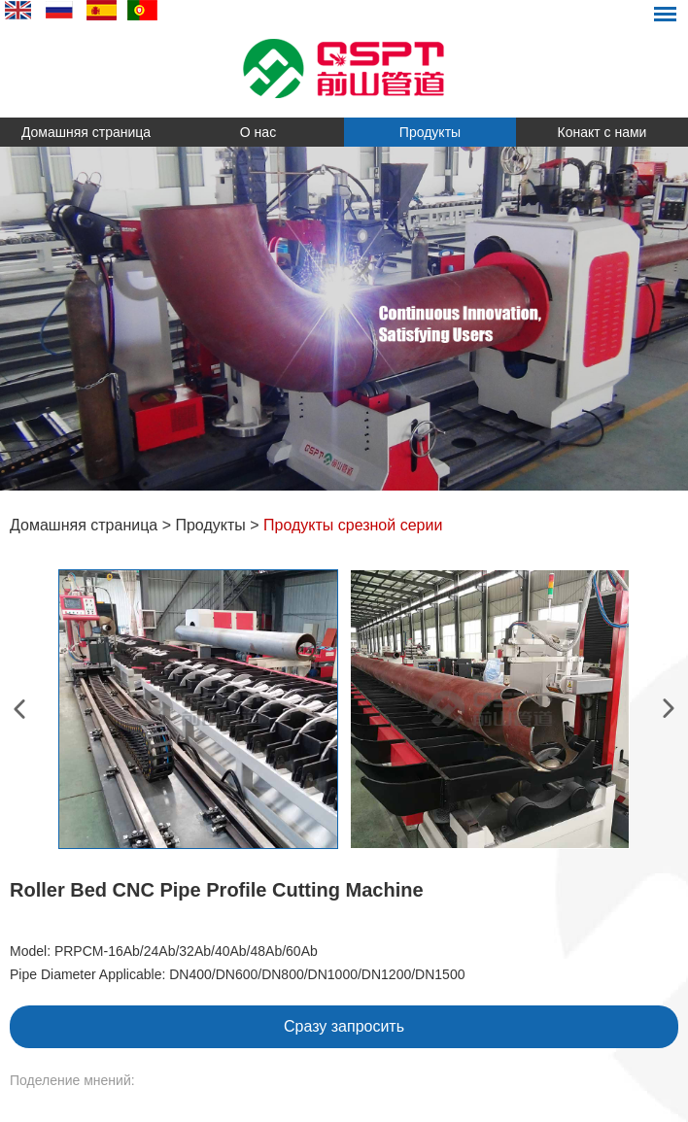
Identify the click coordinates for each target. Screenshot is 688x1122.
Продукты (430, 132)
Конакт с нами (602, 132)
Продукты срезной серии (352, 525)
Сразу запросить (344, 1026)
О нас (258, 132)
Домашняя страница (86, 132)
